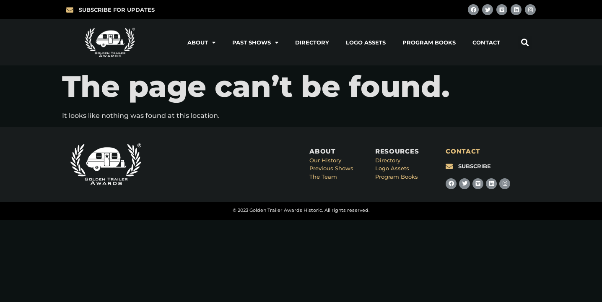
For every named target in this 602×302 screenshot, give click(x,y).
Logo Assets (366, 42)
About (201, 42)
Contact (486, 42)
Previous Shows (331, 168)
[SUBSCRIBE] (449, 166)
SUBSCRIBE (474, 166)
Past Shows (255, 42)
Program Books (429, 42)
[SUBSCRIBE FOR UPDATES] (69, 9)
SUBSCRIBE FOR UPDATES (117, 9)
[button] (525, 42)
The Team (323, 176)
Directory (312, 42)
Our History (325, 160)
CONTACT (463, 151)
